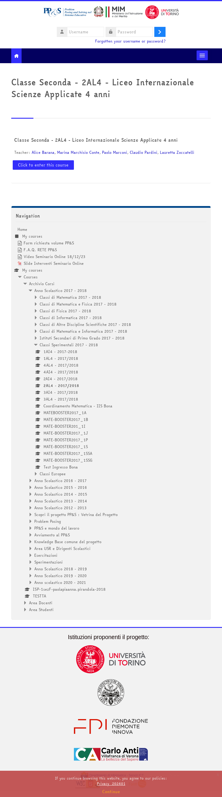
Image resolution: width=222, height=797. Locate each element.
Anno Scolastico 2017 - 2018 (60, 290)
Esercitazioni (45, 555)
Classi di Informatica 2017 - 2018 (71, 318)
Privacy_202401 (111, 783)
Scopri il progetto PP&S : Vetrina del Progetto (76, 514)
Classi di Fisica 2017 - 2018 (65, 311)
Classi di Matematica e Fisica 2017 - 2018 (78, 304)
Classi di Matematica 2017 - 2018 (70, 297)
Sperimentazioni (48, 562)
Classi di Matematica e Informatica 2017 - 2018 (83, 331)
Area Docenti (40, 603)
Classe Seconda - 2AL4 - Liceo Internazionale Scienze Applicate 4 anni (96, 139)
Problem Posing (47, 521)
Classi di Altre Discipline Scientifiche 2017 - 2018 (85, 324)
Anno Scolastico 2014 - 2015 (60, 494)
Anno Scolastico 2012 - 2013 (60, 508)
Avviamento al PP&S (52, 535)
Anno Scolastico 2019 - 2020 (60, 576)
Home (22, 229)
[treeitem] (111, 419)
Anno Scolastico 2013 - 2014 (60, 501)
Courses (31, 277)
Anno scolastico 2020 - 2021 (60, 582)
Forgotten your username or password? (130, 41)
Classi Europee (53, 474)
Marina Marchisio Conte (78, 152)
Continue (111, 791)
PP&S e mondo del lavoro (56, 528)
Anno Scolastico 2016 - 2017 (60, 481)
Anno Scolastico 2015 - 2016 (60, 487)
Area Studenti (41, 610)
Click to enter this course (43, 165)
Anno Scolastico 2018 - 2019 (60, 569)
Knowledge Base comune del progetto (67, 542)
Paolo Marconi (114, 152)
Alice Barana (43, 152)
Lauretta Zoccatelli (177, 152)
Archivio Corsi (41, 284)
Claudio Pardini (143, 152)
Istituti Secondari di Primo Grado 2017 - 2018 (82, 338)
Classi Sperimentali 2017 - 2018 (69, 345)
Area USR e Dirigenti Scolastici (62, 548)
